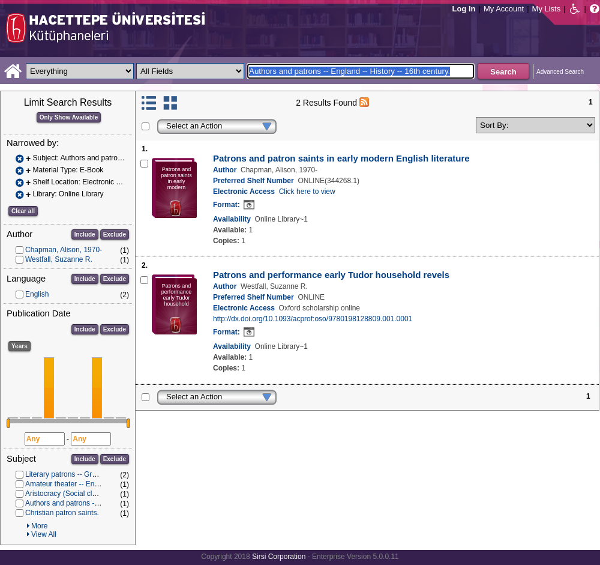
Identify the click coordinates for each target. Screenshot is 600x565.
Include (84, 234)
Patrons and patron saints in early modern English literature (341, 158)
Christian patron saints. (62, 513)
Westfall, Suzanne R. (58, 259)
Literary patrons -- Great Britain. (76, 474)
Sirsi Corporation (278, 556)
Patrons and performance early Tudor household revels (331, 275)
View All (43, 534)
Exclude (114, 234)
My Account (504, 8)
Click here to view (307, 191)
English (37, 294)
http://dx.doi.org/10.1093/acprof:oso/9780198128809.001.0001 (312, 319)
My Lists (546, 8)
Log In (464, 8)
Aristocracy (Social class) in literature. (85, 493)
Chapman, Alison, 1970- (63, 250)
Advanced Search (560, 71)
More (39, 526)
